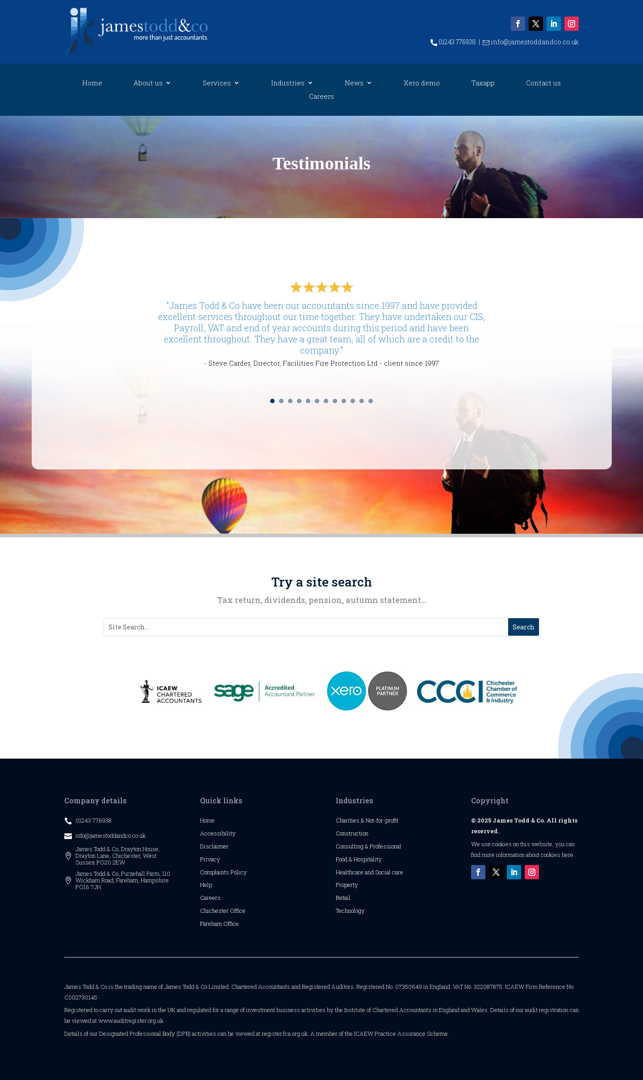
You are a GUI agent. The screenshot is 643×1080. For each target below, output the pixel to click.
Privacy (210, 859)
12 (370, 401)
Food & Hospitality (359, 859)
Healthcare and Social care (369, 872)
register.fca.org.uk (285, 1033)
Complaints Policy (223, 872)
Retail (343, 898)
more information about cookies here (527, 855)
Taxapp (483, 83)
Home (92, 83)
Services (217, 83)
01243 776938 (453, 42)
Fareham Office (219, 924)
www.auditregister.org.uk (130, 1021)
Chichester (215, 911)
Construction (352, 833)
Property (347, 885)
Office (238, 911)
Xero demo (422, 83)
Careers (321, 97)
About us (148, 83)
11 (361, 401)
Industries (288, 83)
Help (206, 885)
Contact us (543, 83)
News (354, 83)
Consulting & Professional (368, 846)
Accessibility (218, 833)
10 (353, 401)
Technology (350, 911)
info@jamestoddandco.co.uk (531, 42)
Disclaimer (214, 846)
